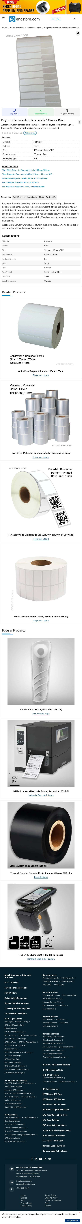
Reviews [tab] (51, 197)
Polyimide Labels (67, 981)
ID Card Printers (48, 1009)
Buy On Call (14, 112)
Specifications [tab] (19, 197)
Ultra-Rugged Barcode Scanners (54, 1057)
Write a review (30, 133)
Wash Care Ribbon (49, 1026)
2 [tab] (43, 104)
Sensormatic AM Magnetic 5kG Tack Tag (41, 709)
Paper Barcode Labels (51, 978)
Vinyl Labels (47, 985)
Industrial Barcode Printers (41, 795)
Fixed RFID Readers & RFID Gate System (19, 1083)
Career (48, 1203)
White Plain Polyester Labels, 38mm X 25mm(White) (25, 178)
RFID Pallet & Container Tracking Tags (18, 1052)
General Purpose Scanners (52, 1054)
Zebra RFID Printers (50, 1081)
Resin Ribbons (41, 877)
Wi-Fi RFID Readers (12, 1097)
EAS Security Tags (41, 713)
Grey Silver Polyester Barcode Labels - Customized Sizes (41, 453)
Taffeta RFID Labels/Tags (14, 1073)
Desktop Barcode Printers (52, 999)
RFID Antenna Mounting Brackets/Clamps (20, 1135)
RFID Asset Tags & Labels (14, 1025)
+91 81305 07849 (22, 1188)
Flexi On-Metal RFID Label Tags (16, 1069)
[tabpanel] (41, 68)
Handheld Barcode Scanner (53, 1043)
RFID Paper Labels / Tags (28, 1035)
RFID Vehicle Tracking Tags (15, 1045)
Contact (48, 1206)
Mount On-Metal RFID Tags (14, 1032)
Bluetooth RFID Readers (13, 1104)
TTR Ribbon (64, 1023)
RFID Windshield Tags (13, 1062)
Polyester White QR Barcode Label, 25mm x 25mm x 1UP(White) (41, 535)
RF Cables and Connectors (14, 1141)
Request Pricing (67, 112)
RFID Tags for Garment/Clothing (16, 1022)
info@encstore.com (24, 1181)
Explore (24, 1198)
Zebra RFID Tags (11, 1028)
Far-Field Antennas (29, 1118)
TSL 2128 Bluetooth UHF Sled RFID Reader (41, 955)
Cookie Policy (26, 1206)
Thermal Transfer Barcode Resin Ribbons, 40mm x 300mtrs (41, 873)
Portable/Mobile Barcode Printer (54, 1005)
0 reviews (18, 133)
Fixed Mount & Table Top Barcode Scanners (58, 1047)
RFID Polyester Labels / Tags (15, 1039)
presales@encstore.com (25, 1184)
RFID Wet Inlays (10, 1035)
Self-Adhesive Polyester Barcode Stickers (20, 182)
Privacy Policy (26, 1203)
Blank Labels (59, 985)
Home (4, 28)
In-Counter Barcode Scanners (53, 1050)
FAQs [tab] (41, 197)
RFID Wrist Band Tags (13, 1056)
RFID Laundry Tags (11, 1049)
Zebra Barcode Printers (51, 995)
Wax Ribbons (61, 1019)
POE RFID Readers (28, 1097)
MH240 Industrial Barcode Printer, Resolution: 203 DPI (41, 791)
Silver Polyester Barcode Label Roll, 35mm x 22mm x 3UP (27, 174)
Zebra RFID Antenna (12, 1118)
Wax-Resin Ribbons (50, 1023)
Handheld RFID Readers (13, 1087)
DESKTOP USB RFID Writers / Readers (18, 1093)
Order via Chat (41, 112)
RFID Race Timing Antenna (15, 1124)
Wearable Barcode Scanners (53, 1037)
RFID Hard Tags (10, 1042)
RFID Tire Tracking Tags (27, 1042)
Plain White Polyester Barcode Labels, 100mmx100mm (26, 170)
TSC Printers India (69, 995)
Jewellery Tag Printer (67, 1081)
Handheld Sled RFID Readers (41, 959)
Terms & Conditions (53, 1200)
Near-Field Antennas (12, 1121)
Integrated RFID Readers (14, 1090)
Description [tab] (6, 197)
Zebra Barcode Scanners (52, 1040)
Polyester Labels (34, 28)
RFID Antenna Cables (12, 1138)
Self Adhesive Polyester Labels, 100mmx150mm (23, 186)
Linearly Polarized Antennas (15, 1128)
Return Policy (50, 1195)
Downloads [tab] (32, 197)
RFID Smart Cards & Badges (15, 1066)
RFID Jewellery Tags (12, 1059)
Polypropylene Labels (50, 981)
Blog (23, 1200)
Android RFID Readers (13, 1100)
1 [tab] (39, 104)
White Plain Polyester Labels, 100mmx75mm (41, 371)
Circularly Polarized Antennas (16, 1131)
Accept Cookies (72, 1221)
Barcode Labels (17, 28)
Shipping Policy (51, 1198)
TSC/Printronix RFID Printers (53, 1078)
